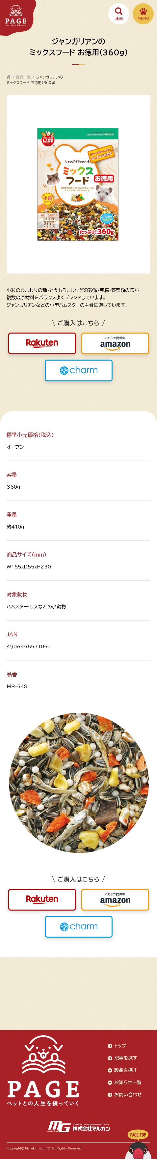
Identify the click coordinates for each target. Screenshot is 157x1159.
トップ (120, 1046)
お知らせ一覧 (128, 1082)
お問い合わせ (128, 1094)
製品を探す (125, 1070)
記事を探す (125, 1058)
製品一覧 (23, 77)
